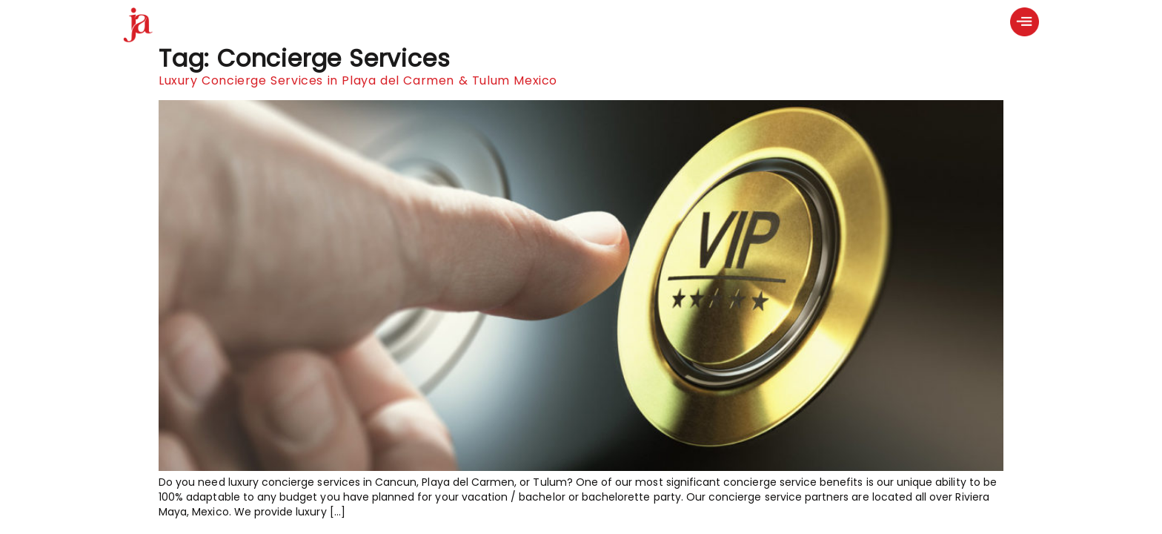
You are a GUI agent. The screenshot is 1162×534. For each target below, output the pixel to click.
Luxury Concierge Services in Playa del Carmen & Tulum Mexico (358, 80)
